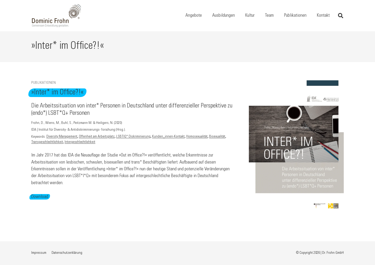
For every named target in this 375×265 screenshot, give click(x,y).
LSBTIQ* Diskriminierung (133, 137)
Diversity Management (61, 137)
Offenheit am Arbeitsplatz (97, 137)
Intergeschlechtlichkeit (80, 142)
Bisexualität (217, 137)
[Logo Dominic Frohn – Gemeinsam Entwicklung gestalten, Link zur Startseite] (56, 16)
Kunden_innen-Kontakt (168, 137)
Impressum (38, 253)
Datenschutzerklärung (67, 253)
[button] (340, 15)
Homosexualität (197, 137)
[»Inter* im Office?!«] (296, 83)
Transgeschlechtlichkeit (47, 142)
